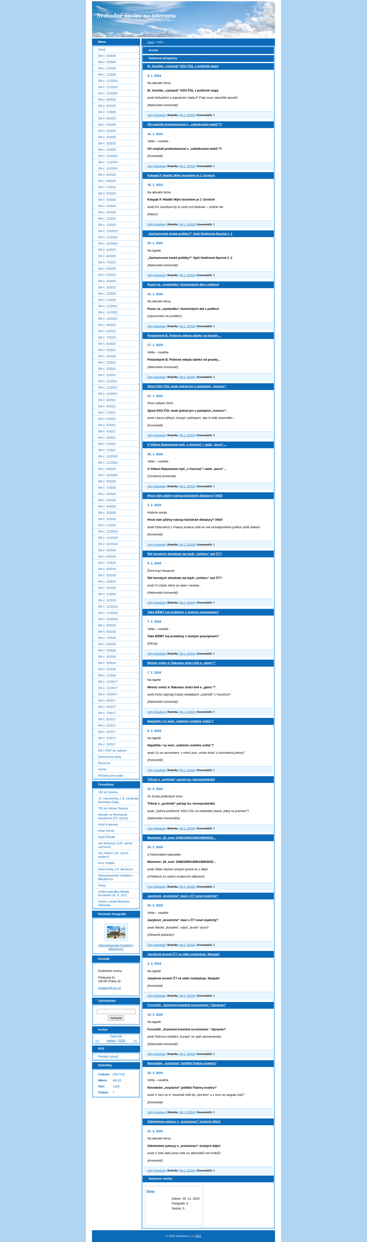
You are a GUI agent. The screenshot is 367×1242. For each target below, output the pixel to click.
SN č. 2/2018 (107, 669)
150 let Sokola (108, 792)
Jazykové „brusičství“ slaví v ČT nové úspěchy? (182, 896)
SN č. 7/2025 (107, 112)
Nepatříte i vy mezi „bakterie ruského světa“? (180, 721)
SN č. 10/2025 (108, 93)
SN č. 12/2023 (108, 231)
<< (97, 1040)
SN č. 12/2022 (108, 306)
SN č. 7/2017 (107, 713)
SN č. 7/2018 (107, 638)
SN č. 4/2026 (107, 56)
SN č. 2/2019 (107, 594)
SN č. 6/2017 (107, 719)
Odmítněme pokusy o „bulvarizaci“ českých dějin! (184, 1121)
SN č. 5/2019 (107, 575)
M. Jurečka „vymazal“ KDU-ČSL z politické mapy (183, 66)
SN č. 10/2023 (108, 243)
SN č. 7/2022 (107, 337)
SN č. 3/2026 (107, 62)
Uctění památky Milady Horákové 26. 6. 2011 (113, 893)
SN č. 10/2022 (108, 318)
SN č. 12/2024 (108, 156)
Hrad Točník (106, 830)
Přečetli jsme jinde (110, 775)
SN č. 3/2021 (107, 437)
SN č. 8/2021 (107, 406)
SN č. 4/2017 (107, 732)
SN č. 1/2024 (187, 115)
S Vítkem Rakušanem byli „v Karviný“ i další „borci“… (187, 444)
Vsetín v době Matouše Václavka (114, 903)
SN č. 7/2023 (107, 262)
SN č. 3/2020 (107, 512)
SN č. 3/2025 (107, 137)
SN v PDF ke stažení (112, 750)
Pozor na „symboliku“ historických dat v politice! (183, 284)
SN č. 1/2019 (107, 600)
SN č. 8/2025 (107, 106)
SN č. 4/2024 (107, 206)
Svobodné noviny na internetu (136, 15)
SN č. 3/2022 (107, 362)
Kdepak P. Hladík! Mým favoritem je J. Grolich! (181, 175)
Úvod (150, 42)
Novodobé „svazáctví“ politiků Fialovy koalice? (181, 1063)
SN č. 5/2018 (107, 650)
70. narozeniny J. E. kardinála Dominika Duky (118, 800)
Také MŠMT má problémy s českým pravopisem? (183, 612)
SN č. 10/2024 (108, 168)
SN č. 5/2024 (107, 200)
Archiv (102, 769)
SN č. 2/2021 (107, 444)
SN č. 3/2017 (107, 738)
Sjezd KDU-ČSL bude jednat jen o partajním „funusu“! (186, 386)
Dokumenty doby (109, 757)
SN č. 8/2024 (107, 181)
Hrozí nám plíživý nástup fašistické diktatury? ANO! (185, 495)
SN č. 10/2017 (108, 694)
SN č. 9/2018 (107, 625)
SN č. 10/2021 (108, 394)
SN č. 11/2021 (108, 387)
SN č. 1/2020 (107, 525)
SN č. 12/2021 (108, 381)
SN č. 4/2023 (107, 281)
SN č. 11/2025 (108, 87)
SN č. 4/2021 (107, 431)
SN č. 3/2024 (187, 995)
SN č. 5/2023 (107, 275)
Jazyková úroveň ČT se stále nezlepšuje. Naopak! (183, 954)
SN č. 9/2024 (107, 174)
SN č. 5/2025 (107, 124)
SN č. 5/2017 (107, 725)
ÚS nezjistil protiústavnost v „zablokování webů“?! (184, 124)
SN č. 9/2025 (107, 99)
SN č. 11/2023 (108, 237)
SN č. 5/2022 (107, 350)
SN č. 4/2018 (107, 656)
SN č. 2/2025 (107, 143)
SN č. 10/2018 (108, 619)
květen (111, 1040)
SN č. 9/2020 (107, 481)
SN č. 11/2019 (108, 538)
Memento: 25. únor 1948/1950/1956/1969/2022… (181, 837)
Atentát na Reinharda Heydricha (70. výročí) (113, 816)
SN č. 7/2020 (107, 487)
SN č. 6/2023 (107, 268)
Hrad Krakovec (108, 824)
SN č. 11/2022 (108, 312)
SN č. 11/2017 (108, 688)
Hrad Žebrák (106, 837)
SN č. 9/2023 (107, 250)
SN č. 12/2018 (108, 606)
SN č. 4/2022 (107, 356)
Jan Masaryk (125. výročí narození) (115, 845)
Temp (150, 1191)
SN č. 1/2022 (107, 375)
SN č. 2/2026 (107, 68)
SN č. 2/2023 (107, 293)
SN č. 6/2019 (107, 569)
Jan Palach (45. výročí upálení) (113, 854)
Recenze (104, 763)
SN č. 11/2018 (108, 613)
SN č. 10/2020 (108, 475)
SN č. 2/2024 (187, 544)
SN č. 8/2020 (107, 469)
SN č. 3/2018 (107, 663)
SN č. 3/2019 (107, 588)
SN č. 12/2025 (108, 81)
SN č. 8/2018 (107, 631)
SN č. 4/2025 (107, 131)
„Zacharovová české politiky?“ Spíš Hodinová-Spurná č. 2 (189, 233)
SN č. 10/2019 (108, 544)
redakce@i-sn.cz (109, 988)
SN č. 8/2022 (107, 331)
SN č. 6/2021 (107, 419)
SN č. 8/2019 (107, 556)
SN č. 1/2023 (107, 300)
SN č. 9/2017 (107, 700)
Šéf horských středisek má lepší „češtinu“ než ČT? (184, 554)
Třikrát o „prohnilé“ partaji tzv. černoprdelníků (181, 779)
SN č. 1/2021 (107, 450)
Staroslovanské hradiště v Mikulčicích (115, 877)
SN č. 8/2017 (107, 707)
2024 (121, 1040)
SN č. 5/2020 (107, 500)
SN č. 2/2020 (107, 519)
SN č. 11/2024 (108, 162)
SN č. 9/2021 (107, 400)
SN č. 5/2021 (107, 425)
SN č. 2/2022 (107, 369)
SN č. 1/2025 (107, 149)
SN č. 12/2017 (108, 681)
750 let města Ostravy (113, 808)
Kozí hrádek (106, 863)
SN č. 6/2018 (107, 644)
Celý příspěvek (156, 115)
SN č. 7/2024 (107, 187)
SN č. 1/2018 (107, 675)
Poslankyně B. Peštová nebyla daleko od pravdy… (184, 335)
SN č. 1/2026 (107, 74)
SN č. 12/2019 (108, 531)
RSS (198, 1236)
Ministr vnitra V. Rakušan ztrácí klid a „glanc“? (181, 663)
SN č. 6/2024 (107, 193)
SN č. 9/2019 (107, 550)
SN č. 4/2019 (107, 581)
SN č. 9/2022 (107, 325)
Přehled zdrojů (108, 1056)
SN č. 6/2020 (107, 494)
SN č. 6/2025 (107, 118)
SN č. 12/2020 (108, 456)
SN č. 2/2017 (107, 744)
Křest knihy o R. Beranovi (115, 869)
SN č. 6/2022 (107, 343)
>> (135, 1040)
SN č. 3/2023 (107, 287)
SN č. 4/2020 (107, 506)
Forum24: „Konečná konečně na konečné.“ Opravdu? (186, 1005)
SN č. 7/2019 (107, 563)
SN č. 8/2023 (107, 256)
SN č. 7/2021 (107, 412)
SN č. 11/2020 (108, 462)
